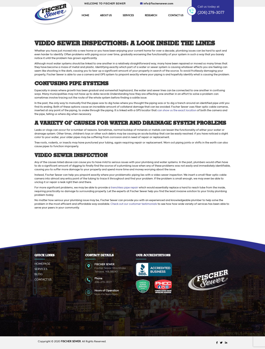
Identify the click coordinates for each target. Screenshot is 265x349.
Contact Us (175, 15)
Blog (38, 274)
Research (151, 15)
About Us (106, 15)
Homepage (42, 264)
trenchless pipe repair (125, 187)
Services (128, 15)
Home (85, 15)
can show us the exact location (176, 110)
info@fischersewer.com (158, 3)
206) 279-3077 (211, 13)
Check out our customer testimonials (134, 204)
